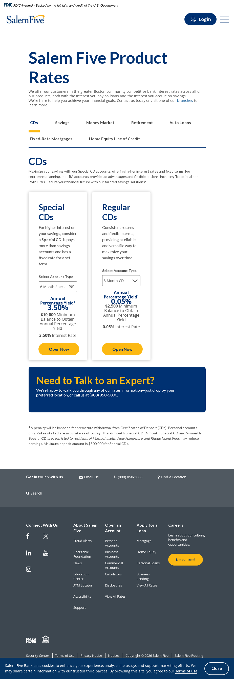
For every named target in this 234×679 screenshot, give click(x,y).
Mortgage (144, 540)
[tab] (34, 126)
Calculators (113, 574)
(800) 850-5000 (103, 394)
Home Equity (146, 552)
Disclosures (113, 585)
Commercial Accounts (114, 565)
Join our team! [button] (185, 559)
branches (185, 100)
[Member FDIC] (31, 639)
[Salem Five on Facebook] (31, 538)
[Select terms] (58, 286)
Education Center (81, 576)
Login (200, 19)
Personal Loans (148, 563)
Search (34, 493)
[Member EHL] (46, 639)
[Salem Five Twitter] (48, 539)
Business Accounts (112, 554)
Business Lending (143, 576)
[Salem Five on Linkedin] (31, 555)
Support (79, 607)
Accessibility (82, 596)
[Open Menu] (224, 19)
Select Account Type (56, 276)
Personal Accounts (112, 543)
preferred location (52, 394)
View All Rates (115, 596)
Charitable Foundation (82, 554)
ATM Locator (82, 585)
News (77, 563)
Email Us (89, 477)
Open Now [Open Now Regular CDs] (122, 349)
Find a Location (172, 477)
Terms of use (186, 671)
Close (216, 668)
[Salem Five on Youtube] (48, 555)
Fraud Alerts (82, 540)
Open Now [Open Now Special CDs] (59, 349)
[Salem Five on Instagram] (31, 571)
